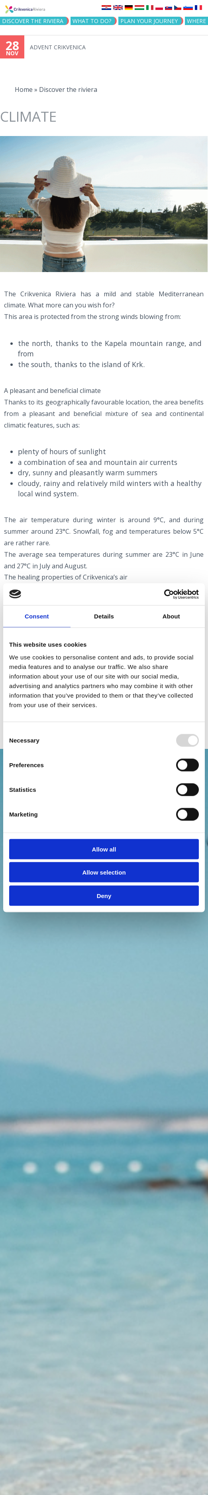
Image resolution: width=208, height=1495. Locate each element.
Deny (104, 895)
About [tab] (171, 616)
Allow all (104, 849)
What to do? (92, 21)
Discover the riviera (32, 21)
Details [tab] (104, 616)
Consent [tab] (37, 616)
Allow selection (104, 872)
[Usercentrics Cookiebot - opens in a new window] (164, 594)
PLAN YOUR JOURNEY (149, 21)
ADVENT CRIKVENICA (58, 47)
